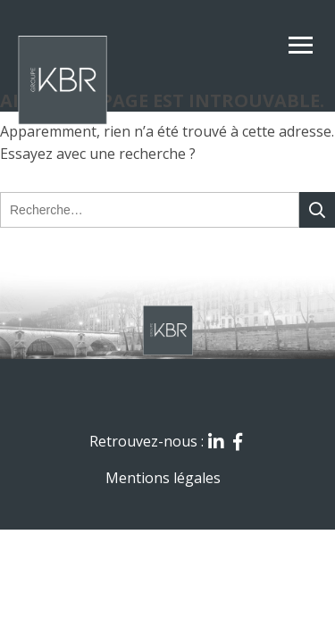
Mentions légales (163, 478)
